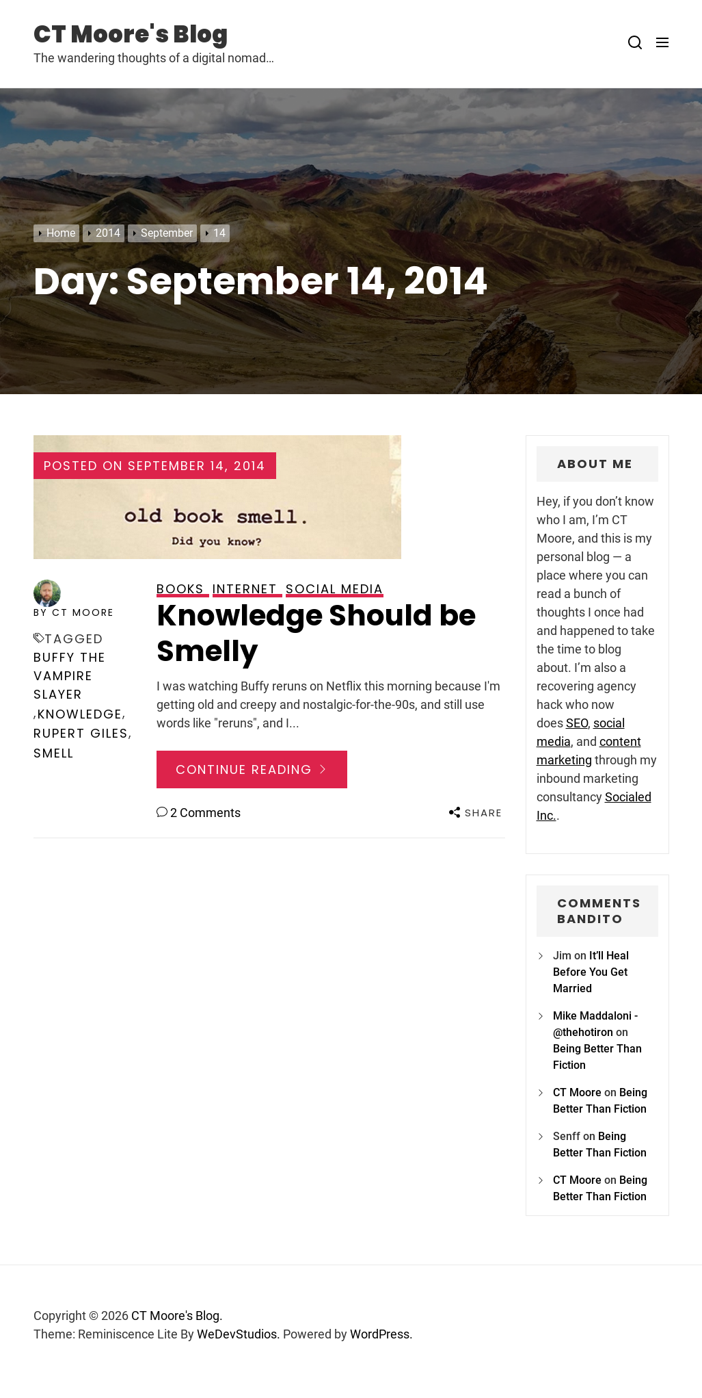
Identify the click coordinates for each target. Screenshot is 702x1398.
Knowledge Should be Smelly (316, 633)
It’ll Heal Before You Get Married (591, 972)
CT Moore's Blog (130, 34)
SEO (577, 723)
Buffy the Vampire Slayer (69, 676)
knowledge (80, 714)
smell (53, 753)
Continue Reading (252, 769)
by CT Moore (73, 612)
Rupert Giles (81, 733)
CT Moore (577, 1092)
